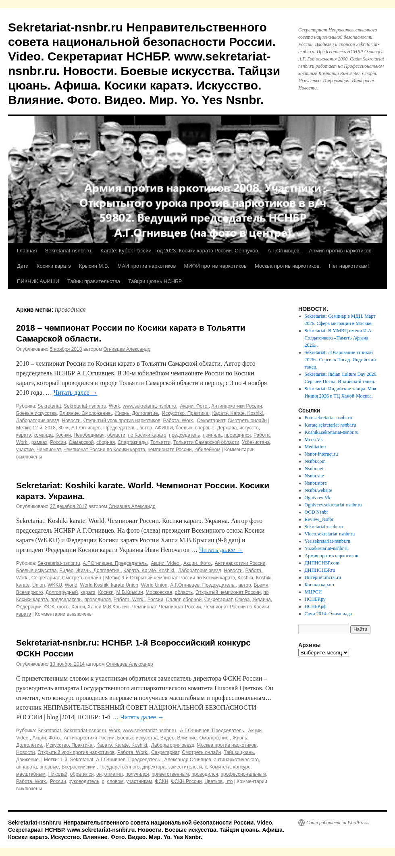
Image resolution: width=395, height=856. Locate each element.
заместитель (182, 767)
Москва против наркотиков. (288, 266)
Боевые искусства (36, 413)
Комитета (220, 767)
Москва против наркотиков (226, 745)
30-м (63, 428)
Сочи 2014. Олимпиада (328, 613)
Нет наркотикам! (349, 266)
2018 (50, 428)
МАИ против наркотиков (146, 266)
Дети (23, 266)
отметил (113, 774)
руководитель (84, 781)
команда (43, 435)
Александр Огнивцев (187, 759)
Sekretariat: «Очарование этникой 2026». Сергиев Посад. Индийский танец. (340, 360)
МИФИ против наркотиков (215, 266)
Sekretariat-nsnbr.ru (85, 406)
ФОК (49, 607)
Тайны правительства (93, 281)
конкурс (242, 767)
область (184, 592)
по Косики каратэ (147, 435)
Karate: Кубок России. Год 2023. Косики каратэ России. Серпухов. (180, 251)
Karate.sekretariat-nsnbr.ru (330, 425)
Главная (27, 251)
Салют (173, 599)
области (116, 435)
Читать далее (76, 392)
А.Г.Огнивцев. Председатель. (104, 428)
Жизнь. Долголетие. (137, 413)
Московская (159, 592)
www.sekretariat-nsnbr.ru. (150, 406)
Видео (66, 570)
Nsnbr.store (316, 483)
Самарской (81, 442)
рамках (39, 442)
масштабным (31, 774)
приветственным (170, 774)
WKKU (55, 585)
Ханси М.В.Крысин (108, 607)
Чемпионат (48, 449)
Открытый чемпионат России (228, 592)
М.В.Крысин (129, 592)
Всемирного (29, 592)
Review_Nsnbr (319, 519)
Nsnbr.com (315, 461)
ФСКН (161, 781)
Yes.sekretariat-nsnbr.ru (327, 541)
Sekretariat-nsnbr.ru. (68, 251)
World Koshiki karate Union (109, 585)
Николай (58, 774)
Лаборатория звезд (37, 420)
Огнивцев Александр (126, 349)
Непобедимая (89, 435)
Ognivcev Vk (318, 497)
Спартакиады (133, 442)
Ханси (78, 607)
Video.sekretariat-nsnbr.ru (330, 534)
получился (137, 774)
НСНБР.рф (315, 606)
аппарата (26, 767)
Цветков (213, 781)
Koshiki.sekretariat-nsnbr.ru (332, 432)
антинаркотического (236, 759)
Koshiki (245, 578)
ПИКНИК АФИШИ (38, 281)
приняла (212, 435)
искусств (249, 428)
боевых (184, 428)
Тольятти (160, 442)
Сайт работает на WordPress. (338, 822)
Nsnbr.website (318, 490)
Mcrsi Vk (314, 439)
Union (38, 585)
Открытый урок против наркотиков (121, 420)
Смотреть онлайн (247, 420)
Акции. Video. (166, 563)
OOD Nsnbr (316, 512)
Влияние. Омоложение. (85, 413)
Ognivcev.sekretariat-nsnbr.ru (333, 505)
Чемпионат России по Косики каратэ (104, 449)
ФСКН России (186, 781)
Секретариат (211, 420)
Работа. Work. (178, 420)
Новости (71, 420)
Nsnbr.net (314, 468)
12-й (37, 428)
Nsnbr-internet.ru (321, 454)
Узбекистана (256, 442)
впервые (204, 428)
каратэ (23, 435)
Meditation (315, 447)
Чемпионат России (180, 607)
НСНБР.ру (315, 599)
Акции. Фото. (194, 406)
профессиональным (243, 774)
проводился (238, 435)
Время (261, 585)
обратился (82, 774)
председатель (184, 435)
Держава (227, 428)
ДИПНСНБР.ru (320, 570)
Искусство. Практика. (186, 413)
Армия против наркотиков (340, 251)
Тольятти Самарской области (206, 442)
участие (25, 449)
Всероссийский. (79, 767)
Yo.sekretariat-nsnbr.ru (327, 548)
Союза (242, 599)
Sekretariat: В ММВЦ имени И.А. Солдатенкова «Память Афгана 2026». (339, 338)
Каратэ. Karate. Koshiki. (238, 413)
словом (115, 781)
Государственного (119, 767)
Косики (63, 435)
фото (63, 607)
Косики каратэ (54, 266)
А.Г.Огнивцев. (284, 251)
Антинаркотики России (236, 406)
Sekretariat (49, 406)
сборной (192, 599)
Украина (261, 599)
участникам (139, 781)
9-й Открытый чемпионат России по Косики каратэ (178, 578)
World (71, 585)
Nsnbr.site (314, 476)
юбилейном (207, 449)
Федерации (29, 607)
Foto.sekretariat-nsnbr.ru (328, 418)
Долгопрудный (62, 592)
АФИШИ (164, 428)
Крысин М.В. (94, 266)
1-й (63, 759)
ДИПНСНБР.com (322, 563)
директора (154, 767)
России (58, 442)
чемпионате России (169, 449)
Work (114, 406)
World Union (154, 585)
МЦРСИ (313, 592)
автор (145, 428)
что (229, 781)
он (99, 774)
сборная (105, 442)
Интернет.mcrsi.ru (323, 577)
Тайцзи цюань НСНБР (155, 281)
